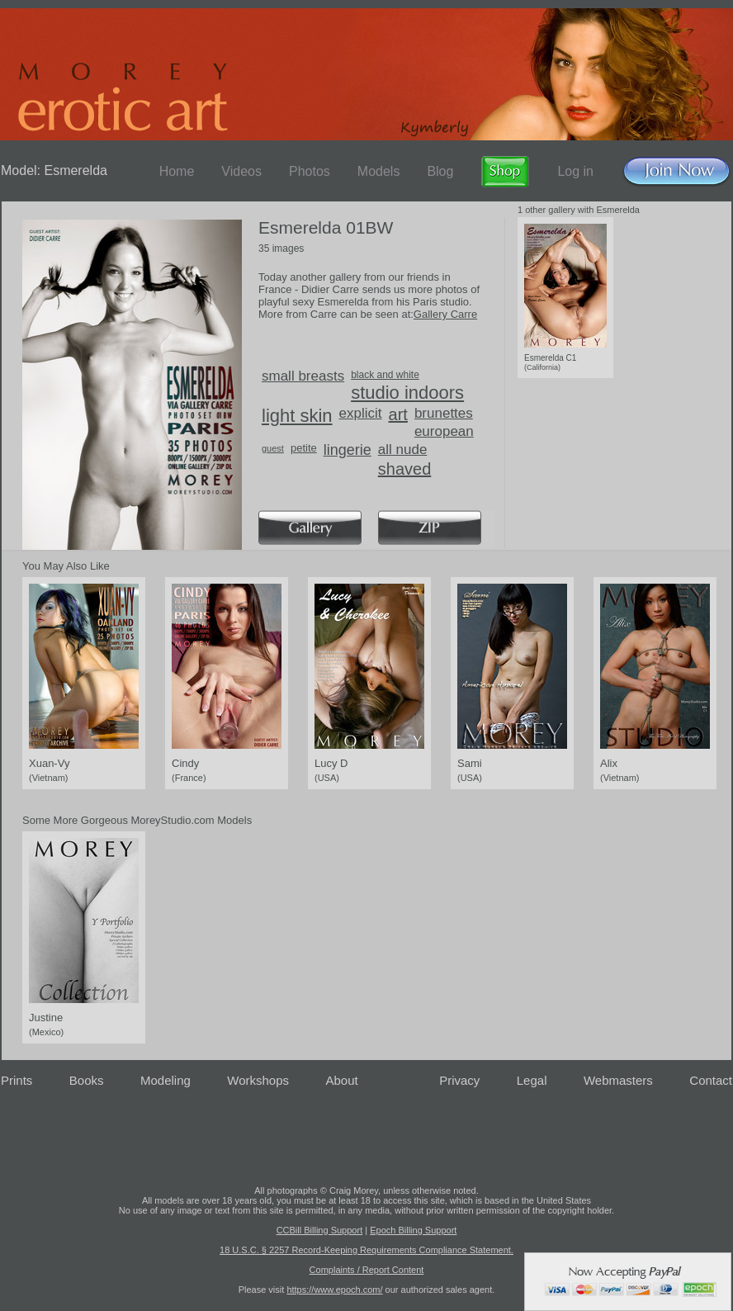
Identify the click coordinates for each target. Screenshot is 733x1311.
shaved (405, 469)
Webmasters (618, 1080)
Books (86, 1080)
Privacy (459, 1080)
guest (273, 448)
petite (304, 448)
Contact (710, 1080)
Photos (309, 171)
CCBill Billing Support (320, 1230)
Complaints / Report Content (367, 1270)
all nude (403, 449)
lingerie (347, 450)
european (444, 431)
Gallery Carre (445, 314)
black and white (385, 375)
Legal (532, 1080)
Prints (16, 1080)
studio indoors (407, 392)
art (398, 414)
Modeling (165, 1080)
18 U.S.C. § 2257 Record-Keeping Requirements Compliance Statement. (366, 1250)
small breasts (303, 376)
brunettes (443, 413)
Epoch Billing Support (413, 1230)
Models (378, 171)
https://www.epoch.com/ (334, 1289)
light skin (297, 415)
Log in (575, 171)
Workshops (258, 1080)
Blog (440, 171)
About (342, 1080)
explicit (360, 413)
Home (177, 171)
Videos (241, 171)
